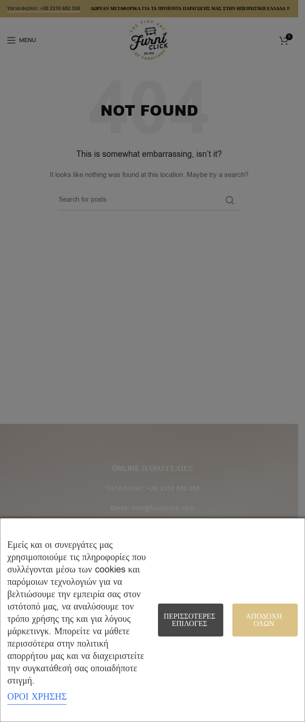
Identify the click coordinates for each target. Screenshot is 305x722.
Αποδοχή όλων (264, 620)
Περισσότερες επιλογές (189, 620)
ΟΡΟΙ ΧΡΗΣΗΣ (37, 696)
